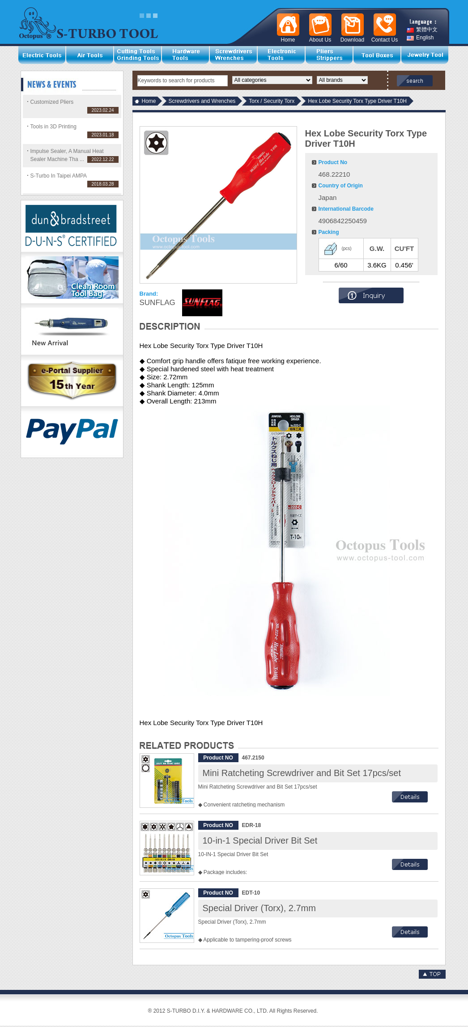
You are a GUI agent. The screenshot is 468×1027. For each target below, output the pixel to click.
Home (149, 101)
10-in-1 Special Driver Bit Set (260, 840)
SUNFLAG (157, 302)
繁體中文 (422, 30)
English (420, 38)
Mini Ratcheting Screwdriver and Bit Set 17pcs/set (302, 773)
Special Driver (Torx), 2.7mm (259, 908)
